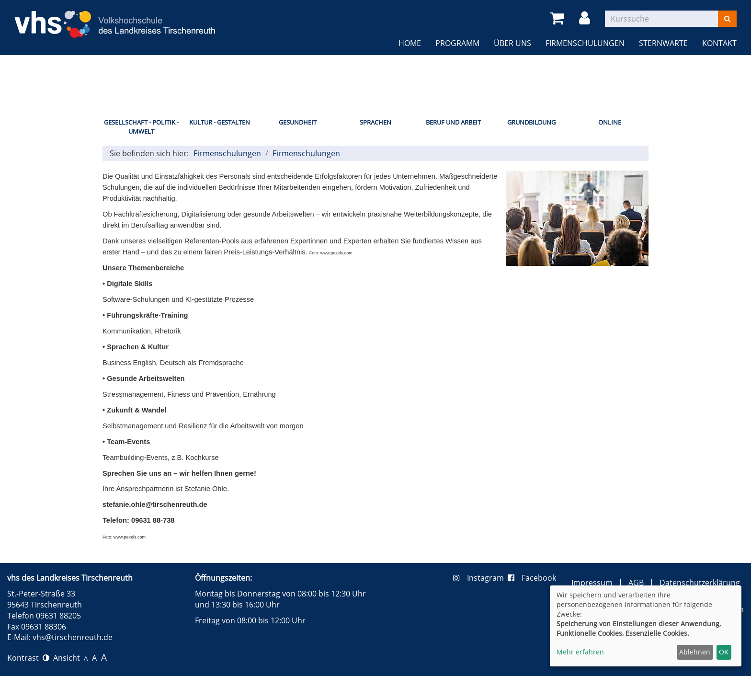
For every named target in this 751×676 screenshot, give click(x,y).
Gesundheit (298, 122)
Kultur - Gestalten (219, 122)
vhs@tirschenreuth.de (73, 637)
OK (723, 651)
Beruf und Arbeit (453, 122)
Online (609, 122)
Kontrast (28, 658)
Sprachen (375, 122)
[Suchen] (727, 19)
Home (409, 43)
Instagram (480, 578)
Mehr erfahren (580, 651)
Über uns (512, 43)
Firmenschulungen (585, 43)
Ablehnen (694, 651)
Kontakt (719, 43)
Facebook (532, 578)
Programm (457, 43)
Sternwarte (663, 43)
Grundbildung (531, 122)
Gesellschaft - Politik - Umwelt (141, 127)
